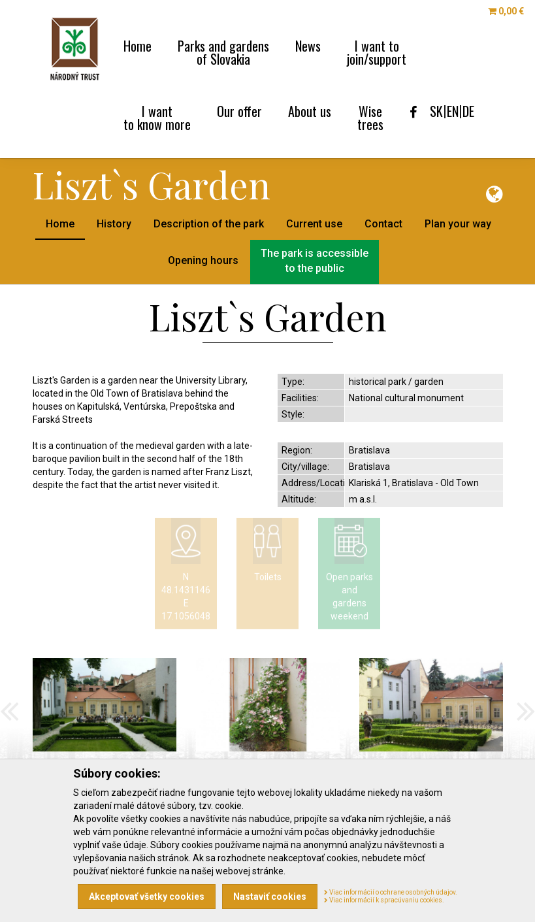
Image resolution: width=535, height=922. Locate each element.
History (114, 224)
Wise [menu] (370, 116)
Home (60, 224)
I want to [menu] (376, 50)
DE (468, 111)
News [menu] (308, 44)
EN (453, 111)
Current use (314, 224)
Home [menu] (137, 44)
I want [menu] (157, 116)
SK (436, 111)
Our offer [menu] (239, 109)
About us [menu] (309, 109)
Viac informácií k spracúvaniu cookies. (384, 900)
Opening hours (203, 260)
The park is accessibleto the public (314, 260)
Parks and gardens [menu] (223, 50)
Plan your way (458, 224)
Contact (383, 224)
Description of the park (209, 224)
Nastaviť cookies (269, 896)
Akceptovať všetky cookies (146, 896)
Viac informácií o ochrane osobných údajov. (390, 892)
